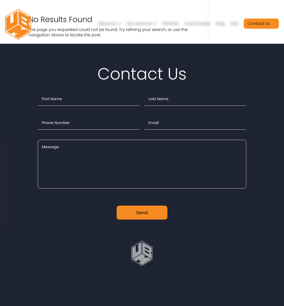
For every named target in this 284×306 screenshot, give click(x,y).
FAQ (234, 23)
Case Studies (197, 23)
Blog (220, 23)
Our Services (139, 23)
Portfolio (171, 23)
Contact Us (258, 23)
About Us (107, 23)
